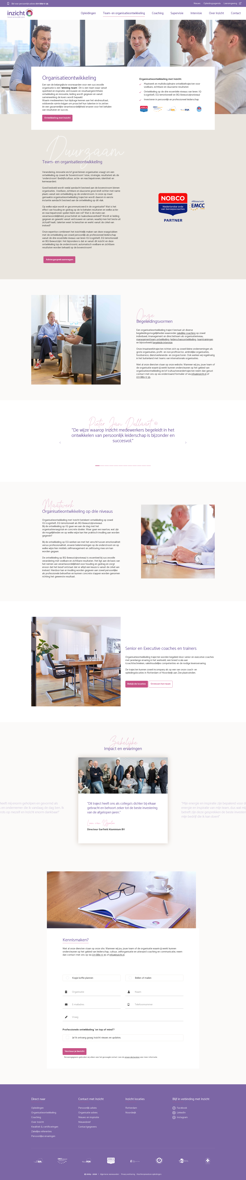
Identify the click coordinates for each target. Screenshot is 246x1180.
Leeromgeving (230, 3)
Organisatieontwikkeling (43, 1113)
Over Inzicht (215, 13)
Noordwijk (130, 1113)
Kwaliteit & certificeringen (44, 1127)
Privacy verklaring (128, 1174)
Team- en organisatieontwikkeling (123, 13)
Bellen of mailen (143, 979)
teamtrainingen (205, 338)
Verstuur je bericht (75, 1052)
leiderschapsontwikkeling (183, 338)
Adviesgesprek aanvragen (60, 259)
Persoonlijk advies (87, 1108)
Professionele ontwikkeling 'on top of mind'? (89, 1030)
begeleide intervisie (162, 342)
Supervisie (176, 13)
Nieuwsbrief (84, 1122)
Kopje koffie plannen (82, 979)
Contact (235, 13)
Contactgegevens (87, 1127)
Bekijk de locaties (137, 683)
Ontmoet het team (162, 683)
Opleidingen (87, 13)
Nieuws (197, 3)
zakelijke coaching (186, 332)
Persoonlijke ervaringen (43, 1136)
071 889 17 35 (42, 4)
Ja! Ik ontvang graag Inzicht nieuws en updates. (96, 1039)
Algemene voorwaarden (109, 1174)
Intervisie (195, 13)
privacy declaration (132, 1057)
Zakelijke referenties (41, 1131)
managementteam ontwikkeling (152, 338)
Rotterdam (131, 1108)
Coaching (157, 13)
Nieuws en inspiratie (88, 1117)
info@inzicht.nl (198, 373)
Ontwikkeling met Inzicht (58, 119)
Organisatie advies (88, 1113)
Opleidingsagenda (212, 3)
